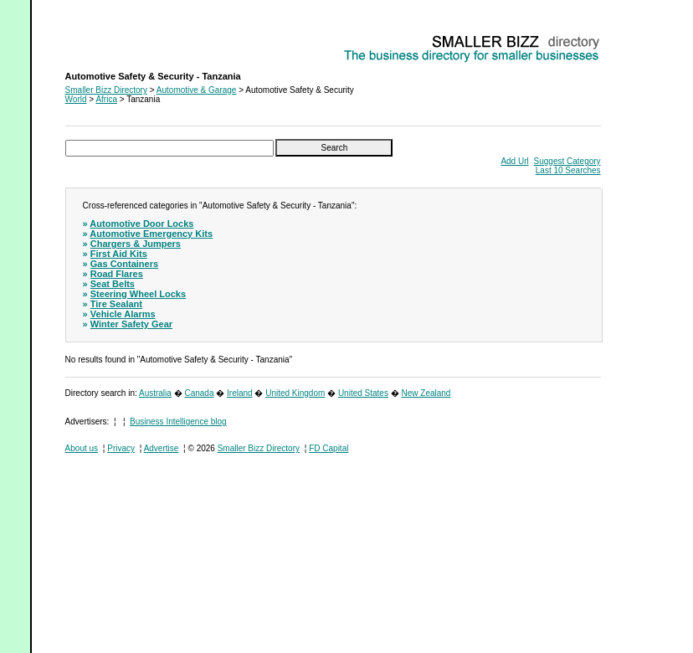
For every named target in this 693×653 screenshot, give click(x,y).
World (76, 99)
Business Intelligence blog (178, 421)
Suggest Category (567, 161)
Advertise (161, 448)
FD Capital (328, 448)
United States (363, 393)
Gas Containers (124, 264)
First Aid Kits (118, 254)
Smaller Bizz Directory (106, 90)
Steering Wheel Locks (138, 294)
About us (81, 448)
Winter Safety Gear (131, 324)
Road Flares (116, 274)
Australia (155, 393)
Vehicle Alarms (123, 314)
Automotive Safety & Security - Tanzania (139, 38)
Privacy (121, 448)
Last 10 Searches (568, 170)
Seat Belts (112, 284)
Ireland (240, 393)
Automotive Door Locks (141, 224)
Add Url (514, 161)
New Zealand (426, 393)
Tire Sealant (116, 304)
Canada (198, 393)
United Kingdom (295, 393)
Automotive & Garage (197, 90)
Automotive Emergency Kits (151, 234)
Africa (106, 99)
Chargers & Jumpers (135, 244)
